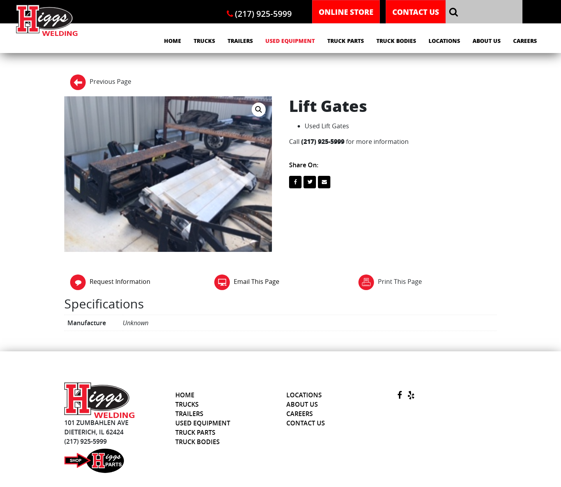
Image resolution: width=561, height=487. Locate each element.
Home (172, 41)
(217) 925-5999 (259, 13)
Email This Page (246, 281)
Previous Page (100, 82)
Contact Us (415, 11)
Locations (444, 41)
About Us (487, 41)
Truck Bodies (396, 41)
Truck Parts (345, 41)
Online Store (346, 11)
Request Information (110, 281)
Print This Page (390, 282)
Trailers (240, 41)
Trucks (204, 41)
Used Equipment (290, 41)
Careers (525, 41)
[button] (259, 110)
